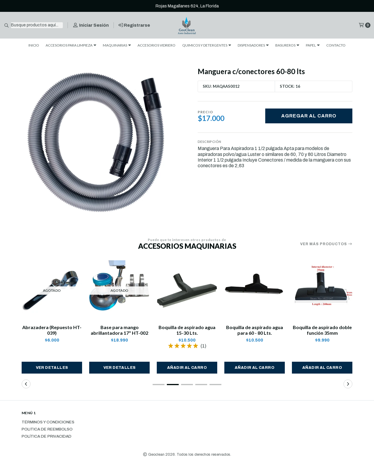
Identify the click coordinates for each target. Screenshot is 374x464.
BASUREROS (287, 45)
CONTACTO (336, 45)
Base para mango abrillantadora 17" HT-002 (119, 330)
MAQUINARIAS (117, 45)
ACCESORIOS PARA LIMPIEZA (71, 45)
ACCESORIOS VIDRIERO (156, 45)
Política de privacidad (46, 436)
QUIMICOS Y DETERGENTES (206, 45)
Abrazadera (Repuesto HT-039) (51, 330)
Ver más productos (326, 244)
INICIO (33, 45)
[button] (187, 368)
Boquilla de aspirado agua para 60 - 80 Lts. (254, 330)
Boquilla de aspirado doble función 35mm (322, 330)
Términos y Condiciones (48, 422)
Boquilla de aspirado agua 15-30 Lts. (187, 330)
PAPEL (313, 45)
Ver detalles (52, 368)
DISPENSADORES (253, 45)
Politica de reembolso (47, 429)
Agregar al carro (308, 115)
